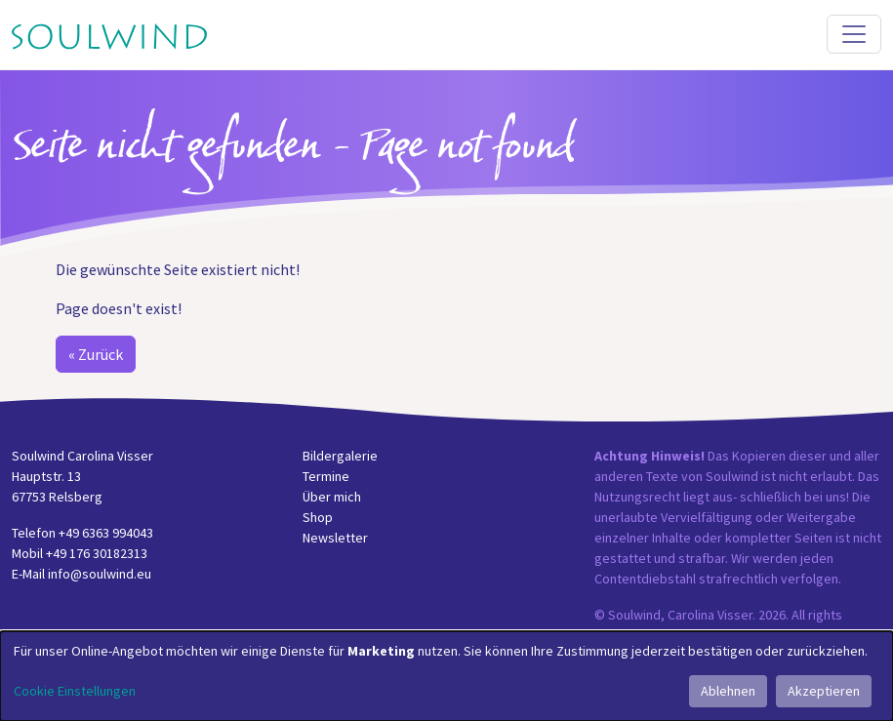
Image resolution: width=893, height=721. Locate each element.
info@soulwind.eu (99, 573)
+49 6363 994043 (106, 532)
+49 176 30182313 (96, 553)
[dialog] (446, 676)
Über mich (332, 496)
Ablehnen (728, 691)
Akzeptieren (824, 691)
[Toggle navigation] (854, 34)
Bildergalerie (340, 455)
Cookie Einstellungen (75, 691)
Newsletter (335, 537)
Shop (318, 517)
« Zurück (95, 354)
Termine (326, 476)
